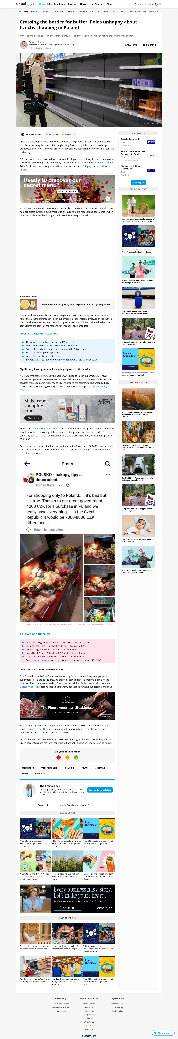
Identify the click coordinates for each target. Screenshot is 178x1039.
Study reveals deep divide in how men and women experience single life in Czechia (137, 414)
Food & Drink (58, 11)
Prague (34, 11)
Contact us (89, 1011)
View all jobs (138, 182)
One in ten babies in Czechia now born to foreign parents (138, 540)
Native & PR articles (60, 1007)
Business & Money (138, 11)
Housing (83, 11)
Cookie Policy (117, 1011)
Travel (124, 11)
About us (89, 1007)
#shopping (100, 768)
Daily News (23, 11)
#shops (25, 774)
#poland (84, 768)
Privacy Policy (117, 1007)
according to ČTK (37, 728)
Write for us (89, 1022)
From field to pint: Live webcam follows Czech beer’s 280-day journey (65, 876)
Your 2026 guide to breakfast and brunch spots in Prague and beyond (98, 843)
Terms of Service (117, 1003)
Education (95, 11)
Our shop (89, 1025)
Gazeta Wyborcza (29, 686)
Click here (92, 805)
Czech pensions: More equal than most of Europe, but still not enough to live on (138, 220)
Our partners (89, 1014)
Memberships (89, 1003)
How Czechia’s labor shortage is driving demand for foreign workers (65, 981)
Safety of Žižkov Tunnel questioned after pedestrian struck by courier (138, 479)
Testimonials (89, 1018)
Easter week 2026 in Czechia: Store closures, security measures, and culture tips (137, 447)
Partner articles (67, 918)
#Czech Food (28, 768)
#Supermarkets (42, 774)
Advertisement (109, 173)
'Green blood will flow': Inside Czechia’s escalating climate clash (137, 281)
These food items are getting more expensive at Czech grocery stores (75, 304)
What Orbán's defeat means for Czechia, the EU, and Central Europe (137, 571)
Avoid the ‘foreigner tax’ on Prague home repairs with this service (35, 980)
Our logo (89, 1029)
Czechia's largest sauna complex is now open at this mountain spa (35, 947)
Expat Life (71, 11)
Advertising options (60, 1003)
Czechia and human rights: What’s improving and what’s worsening (135, 312)
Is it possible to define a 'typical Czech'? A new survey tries (138, 343)
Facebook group (41, 428)
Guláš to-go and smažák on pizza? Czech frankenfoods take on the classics (98, 876)
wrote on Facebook (105, 162)
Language (153, 11)
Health (106, 11)
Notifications (68, 134)
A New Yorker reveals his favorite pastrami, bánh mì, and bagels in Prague (66, 843)
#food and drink (49, 768)
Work (115, 11)
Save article (52, 134)
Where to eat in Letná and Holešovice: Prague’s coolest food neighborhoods (34, 843)
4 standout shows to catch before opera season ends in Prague (66, 947)
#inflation (68, 768)
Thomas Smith (43, 42)
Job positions (60, 1011)
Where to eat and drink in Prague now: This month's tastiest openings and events (34, 876)
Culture (44, 11)
